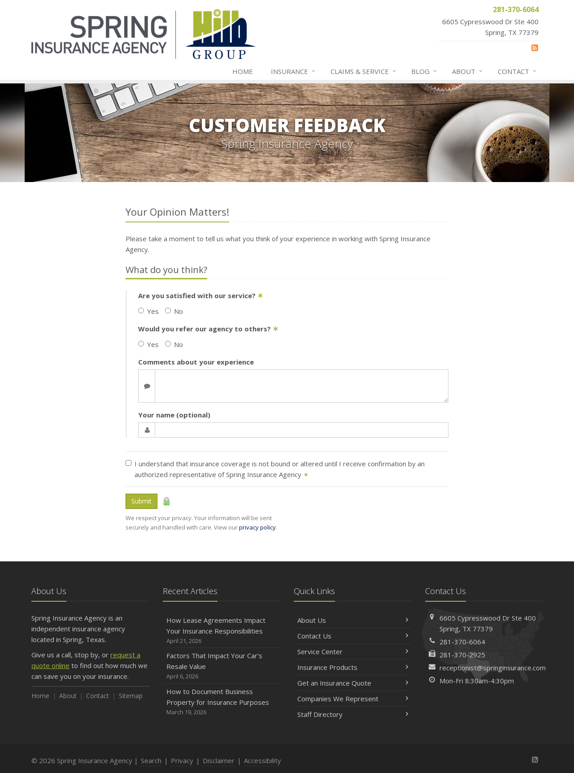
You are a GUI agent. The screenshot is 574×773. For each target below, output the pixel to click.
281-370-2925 (462, 654)
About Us (352, 620)
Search (151, 760)
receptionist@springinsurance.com (492, 667)
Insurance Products (352, 667)
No (174, 311)
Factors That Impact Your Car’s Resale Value (221, 666)
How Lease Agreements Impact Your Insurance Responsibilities (221, 631)
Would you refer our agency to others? (208, 328)
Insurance (293, 71)
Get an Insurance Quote (352, 682)
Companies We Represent (352, 698)
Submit (141, 501)
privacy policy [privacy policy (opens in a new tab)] (257, 527)
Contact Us (352, 635)
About (467, 71)
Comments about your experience (196, 361)
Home (242, 71)
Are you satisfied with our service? (200, 295)
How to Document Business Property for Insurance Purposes (221, 702)
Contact (517, 71)
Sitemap (131, 695)
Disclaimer (219, 760)
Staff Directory (352, 714)
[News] (534, 47)
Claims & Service (363, 71)
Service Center (352, 651)
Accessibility (262, 760)
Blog (424, 71)
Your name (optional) (174, 414)
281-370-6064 (462, 641)
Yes (148, 311)
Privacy (182, 760)
